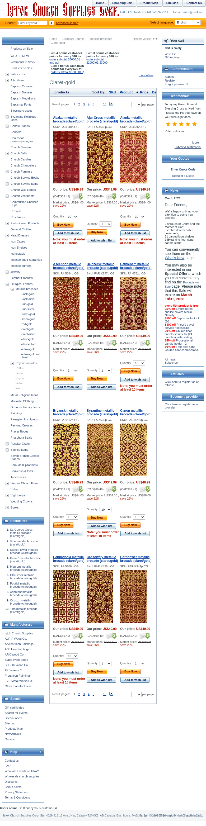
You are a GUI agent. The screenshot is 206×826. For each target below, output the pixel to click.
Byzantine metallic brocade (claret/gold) (102, 412)
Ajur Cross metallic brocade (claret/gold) (102, 119)
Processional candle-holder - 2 (179, 342)
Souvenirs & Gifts (22, 471)
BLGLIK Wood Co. (17, 665)
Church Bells (19, 153)
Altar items (17, 80)
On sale (10, 739)
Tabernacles (18, 477)
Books (15, 507)
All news (170, 359)
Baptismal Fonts (21, 104)
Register (170, 80)
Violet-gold (27, 329)
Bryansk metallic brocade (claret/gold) (69, 412)
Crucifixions (18, 217)
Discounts (11, 781)
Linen (19, 373)
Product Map (149, 2)
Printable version (141, 38)
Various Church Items (24, 483)
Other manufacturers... (19, 686)
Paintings (16, 413)
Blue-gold (27, 304)
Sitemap (10, 723)
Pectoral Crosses (22, 425)
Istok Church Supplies (19, 633)
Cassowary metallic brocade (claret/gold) (102, 559)
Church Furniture (21, 171)
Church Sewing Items (24, 183)
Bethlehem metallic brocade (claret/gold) (136, 266)
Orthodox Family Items (25, 407)
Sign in (169, 76)
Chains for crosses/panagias (22, 139)
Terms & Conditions (17, 797)
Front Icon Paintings (18, 675)
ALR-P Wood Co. (16, 638)
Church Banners (21, 147)
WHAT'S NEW (20, 56)
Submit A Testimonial (188, 147)
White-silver (28, 344)
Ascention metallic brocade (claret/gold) (69, 266)
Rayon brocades (26, 363)
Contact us (12, 760)
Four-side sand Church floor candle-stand (181, 348)
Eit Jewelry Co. (14, 670)
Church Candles (21, 159)
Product (126, 92)
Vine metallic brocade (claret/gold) (24, 543)
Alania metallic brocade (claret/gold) (136, 119)
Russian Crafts (20, 443)
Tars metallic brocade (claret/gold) (24, 610)
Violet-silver (28, 334)
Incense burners (21, 265)
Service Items (19, 449)
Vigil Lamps (18, 495)
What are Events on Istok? (22, 771)
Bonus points (13, 787)
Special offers (13, 718)
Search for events (16, 712)
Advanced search (67, 23)
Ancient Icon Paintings (19, 643)
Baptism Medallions (23, 98)
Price (144, 92)
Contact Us (194, 2)
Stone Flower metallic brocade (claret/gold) (24, 551)
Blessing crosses (21, 110)
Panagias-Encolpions (24, 419)
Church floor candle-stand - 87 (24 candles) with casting (178, 334)
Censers (16, 132)
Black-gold (27, 294)
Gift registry (172, 57)
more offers (146, 75)
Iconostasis (18, 253)
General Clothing (21, 229)
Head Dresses (20, 235)
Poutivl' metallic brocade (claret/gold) (23, 585)
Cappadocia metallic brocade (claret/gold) (69, 559)
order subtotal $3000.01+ (67, 72)
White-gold (28, 339)
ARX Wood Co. (14, 654)
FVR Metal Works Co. (19, 680)
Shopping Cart (122, 2)
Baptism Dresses (21, 92)
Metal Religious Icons (24, 395)
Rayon (20, 378)
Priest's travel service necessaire (179, 326)
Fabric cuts (18, 74)
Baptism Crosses (21, 86)
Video (14, 489)
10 (104, 104)
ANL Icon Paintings (17, 649)
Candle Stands (20, 125)
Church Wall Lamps (23, 189)
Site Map (172, 2)
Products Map (14, 728)
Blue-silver (27, 309)
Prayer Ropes (19, 431)
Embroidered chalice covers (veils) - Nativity (179, 312)
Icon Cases (18, 241)
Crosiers (16, 211)
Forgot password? (176, 84)
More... (196, 142)
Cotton (20, 368)
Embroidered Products (25, 223)
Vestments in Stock (23, 62)
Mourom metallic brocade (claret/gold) (23, 568)
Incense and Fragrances (26, 259)
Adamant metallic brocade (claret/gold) (23, 593)
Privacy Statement (16, 792)
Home (53, 38)
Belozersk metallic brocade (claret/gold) (102, 266)
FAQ (8, 765)
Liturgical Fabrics (73, 38)
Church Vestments (22, 195)
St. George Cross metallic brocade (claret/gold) (21, 533)
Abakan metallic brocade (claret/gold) (69, 119)
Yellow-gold (28, 349)
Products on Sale (22, 48)
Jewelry (15, 271)
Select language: (175, 22)
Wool (19, 388)
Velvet (20, 383)
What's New (174, 258)
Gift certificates (14, 707)
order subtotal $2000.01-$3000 (96, 61)
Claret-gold (28, 314)
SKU (112, 92)
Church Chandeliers (23, 165)
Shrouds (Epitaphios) (24, 465)
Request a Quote (183, 175)
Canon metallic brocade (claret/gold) (136, 412)
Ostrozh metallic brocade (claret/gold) (23, 602)
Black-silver (28, 299)
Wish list (170, 54)
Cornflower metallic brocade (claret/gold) (136, 559)
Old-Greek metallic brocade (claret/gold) (23, 576)
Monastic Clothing (22, 401)
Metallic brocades (101, 38)
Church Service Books (25, 177)
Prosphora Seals (21, 437)
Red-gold (26, 324)
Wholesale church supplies (22, 776)
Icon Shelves (19, 247)
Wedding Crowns (22, 501)
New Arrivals (13, 733)
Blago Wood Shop (16, 659)
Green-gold (28, 319)
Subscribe (171, 362)
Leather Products (22, 277)
